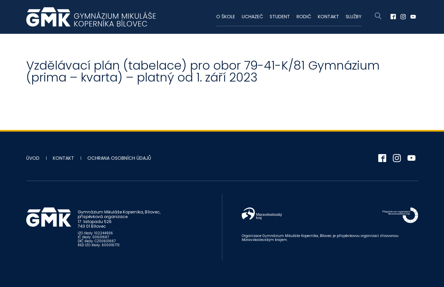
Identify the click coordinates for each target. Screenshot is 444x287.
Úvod (33, 158)
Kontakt (328, 16)
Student (280, 16)
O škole (225, 16)
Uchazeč (252, 16)
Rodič (304, 16)
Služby (354, 16)
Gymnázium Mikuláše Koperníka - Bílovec (91, 17)
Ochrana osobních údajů (119, 158)
